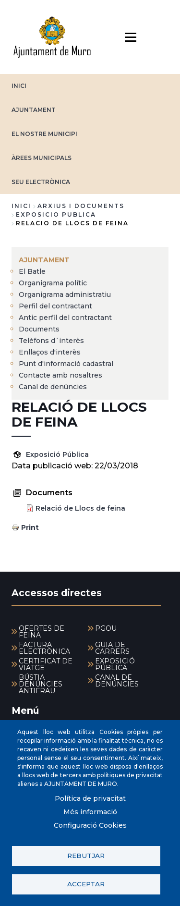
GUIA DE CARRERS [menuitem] (112, 648)
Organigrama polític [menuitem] (53, 283)
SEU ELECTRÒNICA (41, 181)
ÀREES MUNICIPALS (42, 157)
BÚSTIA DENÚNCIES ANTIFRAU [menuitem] (40, 684)
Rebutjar (86, 855)
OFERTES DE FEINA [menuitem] (41, 631)
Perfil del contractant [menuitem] (55, 306)
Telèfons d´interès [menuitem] (51, 340)
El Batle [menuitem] (32, 271)
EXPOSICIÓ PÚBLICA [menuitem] (115, 664)
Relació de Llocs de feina (80, 508)
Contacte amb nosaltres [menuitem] (60, 375)
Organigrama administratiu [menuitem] (65, 294)
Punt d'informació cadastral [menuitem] (66, 363)
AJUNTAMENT (34, 109)
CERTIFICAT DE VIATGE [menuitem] (45, 664)
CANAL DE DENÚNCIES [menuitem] (117, 680)
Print (30, 527)
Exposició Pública (57, 454)
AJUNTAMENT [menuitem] (44, 260)
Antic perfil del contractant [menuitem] (65, 317)
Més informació (90, 812)
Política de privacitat (90, 798)
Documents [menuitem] (39, 329)
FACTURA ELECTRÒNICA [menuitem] (44, 648)
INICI (19, 85)
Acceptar (86, 884)
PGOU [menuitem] (106, 628)
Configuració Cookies (90, 825)
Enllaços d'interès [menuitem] (50, 352)
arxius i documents (80, 205)
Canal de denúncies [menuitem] (53, 386)
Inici (21, 205)
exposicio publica (56, 214)
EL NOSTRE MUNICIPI (44, 133)
